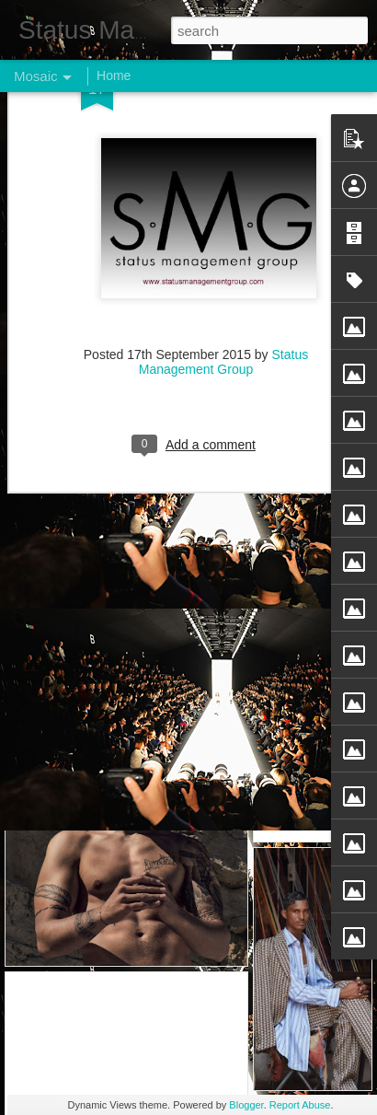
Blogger (246, 1104)
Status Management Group (223, 258)
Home (114, 75)
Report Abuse (300, 1104)
